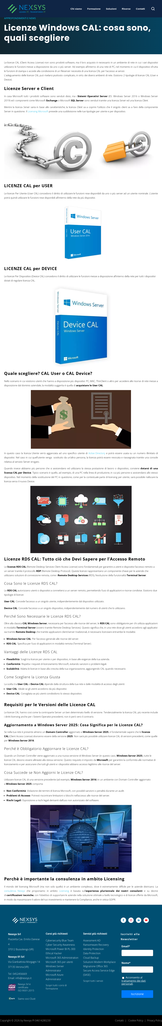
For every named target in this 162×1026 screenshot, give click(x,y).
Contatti (140, 8)
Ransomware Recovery (96, 944)
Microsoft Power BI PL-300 (60, 949)
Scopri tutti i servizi (93, 980)
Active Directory (96, 453)
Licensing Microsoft (38, 111)
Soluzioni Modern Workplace (99, 962)
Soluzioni (111, 8)
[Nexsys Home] (26, 8)
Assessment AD (91, 940)
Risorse (126, 8)
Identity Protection (93, 949)
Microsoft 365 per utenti (59, 962)
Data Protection (91, 953)
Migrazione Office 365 (95, 966)
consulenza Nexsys (14, 890)
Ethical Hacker (54, 953)
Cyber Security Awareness (60, 944)
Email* (126, 946)
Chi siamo (76, 8)
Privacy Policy (154, 1020)
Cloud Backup (91, 957)
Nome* (126, 963)
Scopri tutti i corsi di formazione (56, 987)
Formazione (93, 8)
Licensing (64, 890)
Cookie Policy (135, 1020)
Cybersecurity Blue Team (60, 940)
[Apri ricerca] (153, 8)
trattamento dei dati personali (134, 982)
